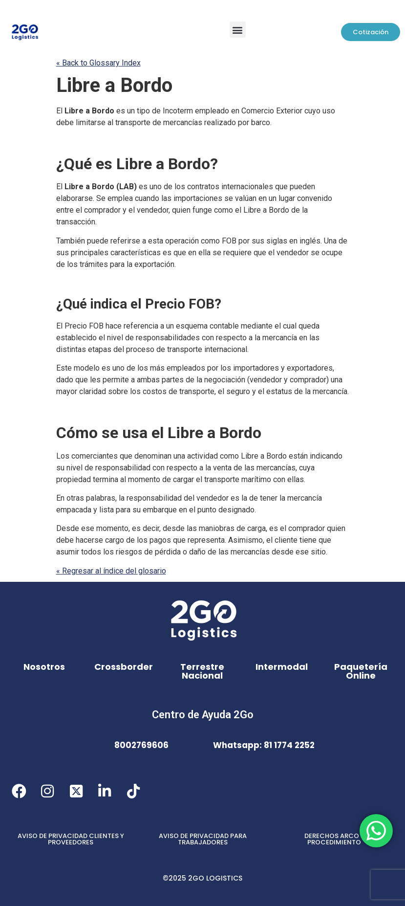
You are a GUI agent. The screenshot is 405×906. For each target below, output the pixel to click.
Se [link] (101, 198)
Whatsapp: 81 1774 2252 (264, 745)
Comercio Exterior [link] (271, 110)
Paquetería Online (360, 671)
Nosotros (44, 667)
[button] (238, 30)
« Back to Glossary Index (98, 62)
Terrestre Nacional (202, 671)
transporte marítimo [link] (237, 479)
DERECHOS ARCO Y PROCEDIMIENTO (334, 839)
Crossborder (123, 667)
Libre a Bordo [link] (114, 85)
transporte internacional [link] (207, 349)
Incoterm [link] (178, 110)
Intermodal (282, 667)
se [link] (228, 198)
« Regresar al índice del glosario (111, 570)
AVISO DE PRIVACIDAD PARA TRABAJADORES (203, 839)
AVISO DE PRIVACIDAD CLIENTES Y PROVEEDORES (71, 839)
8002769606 (141, 745)
